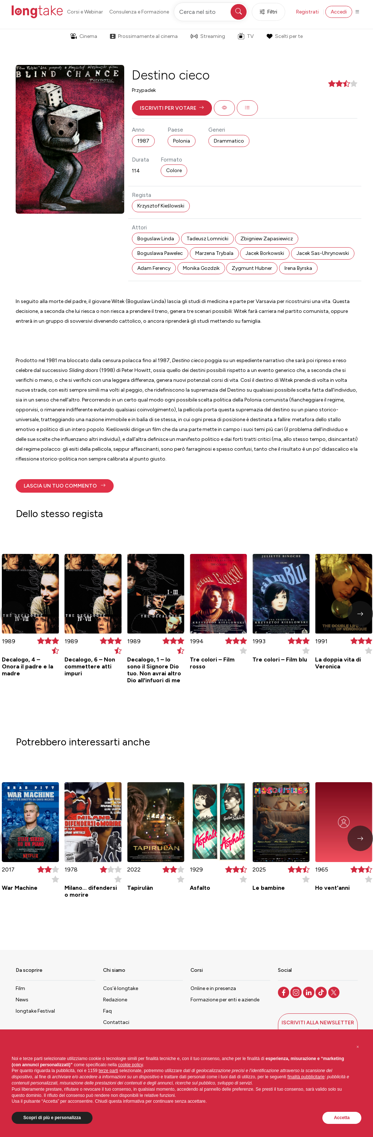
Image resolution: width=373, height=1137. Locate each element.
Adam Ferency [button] (153, 268)
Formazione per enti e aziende (225, 1000)
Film (20, 988)
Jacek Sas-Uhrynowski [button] (323, 253)
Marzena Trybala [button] (214, 253)
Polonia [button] (181, 141)
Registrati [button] (307, 12)
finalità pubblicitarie (306, 1076)
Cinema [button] (83, 36)
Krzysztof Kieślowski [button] (160, 206)
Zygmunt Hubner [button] (252, 268)
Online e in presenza (213, 988)
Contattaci (116, 1022)
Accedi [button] (339, 12)
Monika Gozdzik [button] (201, 268)
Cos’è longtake (120, 988)
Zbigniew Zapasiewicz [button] (266, 239)
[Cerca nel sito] (211, 12)
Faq (107, 1011)
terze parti (108, 1070)
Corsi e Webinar (85, 12)
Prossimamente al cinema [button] (144, 36)
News (22, 1000)
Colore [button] (174, 170)
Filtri (268, 12)
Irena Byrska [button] (298, 268)
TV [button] (246, 36)
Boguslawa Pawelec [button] (160, 253)
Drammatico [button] (229, 141)
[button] (172, 108)
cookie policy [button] (130, 1064)
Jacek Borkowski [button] (265, 253)
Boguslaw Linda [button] (155, 239)
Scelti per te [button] (284, 36)
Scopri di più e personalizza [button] (52, 1117)
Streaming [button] (208, 36)
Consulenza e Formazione (139, 12)
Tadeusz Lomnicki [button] (207, 239)
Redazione (115, 1000)
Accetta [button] (342, 1117)
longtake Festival (35, 1011)
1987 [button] (143, 141)
